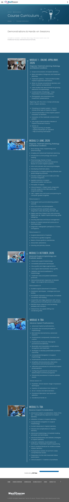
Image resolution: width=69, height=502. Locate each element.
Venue (45, 482)
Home (9, 21)
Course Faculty (37, 482)
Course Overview (17, 482)
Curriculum (27, 482)
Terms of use (29, 498)
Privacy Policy (40, 498)
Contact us (52, 482)
